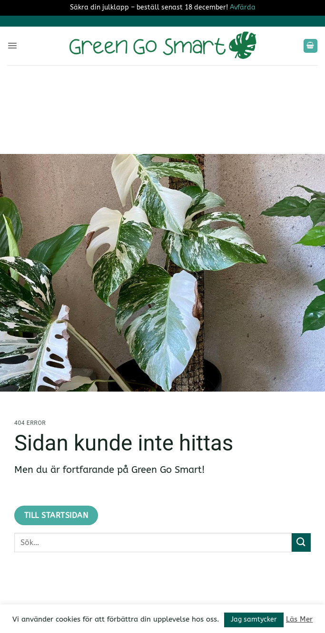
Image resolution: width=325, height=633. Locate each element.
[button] (12, 46)
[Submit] (301, 542)
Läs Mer (299, 619)
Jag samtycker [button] (254, 619)
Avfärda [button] (243, 7)
